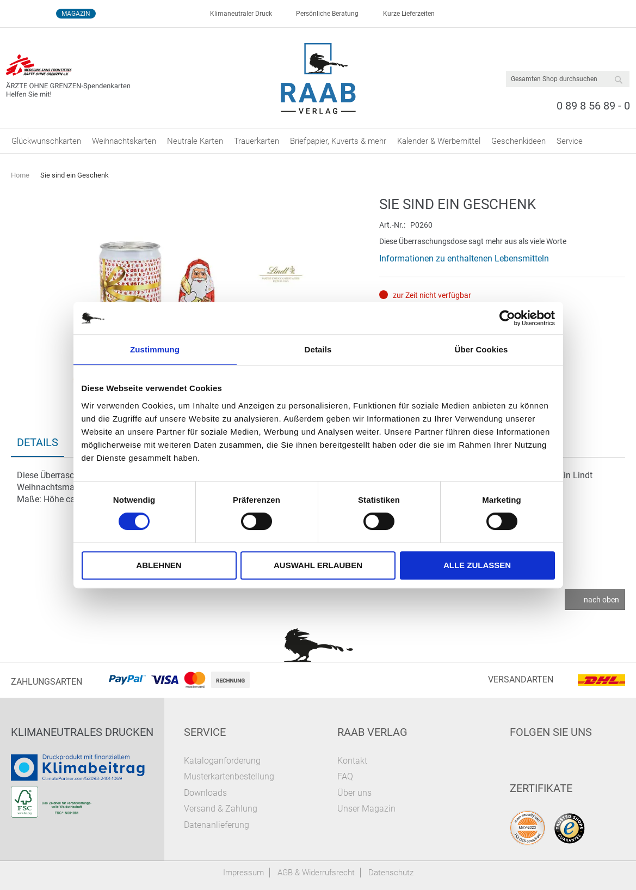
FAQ (345, 776)
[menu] (318, 141)
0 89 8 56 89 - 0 (593, 105)
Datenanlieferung (216, 825)
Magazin (75, 13)
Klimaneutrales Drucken (82, 732)
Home (20, 175)
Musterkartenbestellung (229, 776)
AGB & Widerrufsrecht (316, 872)
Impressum (243, 872)
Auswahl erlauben (318, 565)
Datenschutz (390, 872)
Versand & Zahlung (220, 808)
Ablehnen (158, 565)
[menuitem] (46, 141)
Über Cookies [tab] (481, 349)
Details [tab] (318, 349)
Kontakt (352, 760)
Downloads (205, 793)
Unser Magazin (366, 808)
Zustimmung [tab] (155, 349)
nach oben (601, 599)
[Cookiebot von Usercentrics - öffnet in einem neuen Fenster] (507, 318)
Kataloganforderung (222, 760)
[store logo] (318, 78)
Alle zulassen (477, 565)
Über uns (354, 793)
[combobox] (567, 79)
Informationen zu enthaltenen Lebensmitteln (464, 258)
